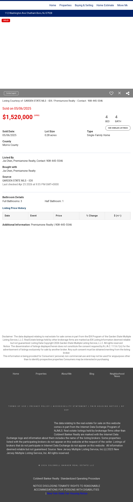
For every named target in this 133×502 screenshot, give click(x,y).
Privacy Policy (40, 406)
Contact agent (11, 93)
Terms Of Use (17, 406)
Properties (65, 5)
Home (52, 5)
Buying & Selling (84, 5)
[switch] (111, 93)
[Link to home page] (7, 5)
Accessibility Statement (70, 406)
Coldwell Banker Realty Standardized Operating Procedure (66, 478)
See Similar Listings (118, 128)
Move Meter (124, 5)
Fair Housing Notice (104, 406)
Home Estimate (105, 5)
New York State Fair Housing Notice (67, 493)
